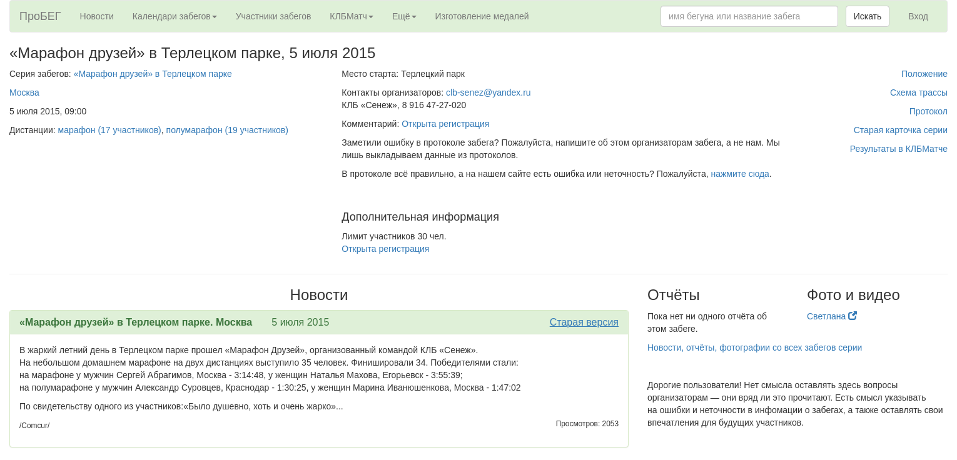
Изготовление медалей (482, 16)
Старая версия (584, 322)
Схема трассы (919, 93)
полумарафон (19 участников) (227, 130)
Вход (918, 16)
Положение (924, 74)
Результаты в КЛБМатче (899, 149)
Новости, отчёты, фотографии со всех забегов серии (754, 347)
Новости (97, 16)
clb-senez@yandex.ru (488, 93)
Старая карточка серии (901, 130)
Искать (868, 16)
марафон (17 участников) (109, 130)
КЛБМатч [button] (351, 16)
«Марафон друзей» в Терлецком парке (153, 74)
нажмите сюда (740, 174)
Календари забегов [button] (175, 16)
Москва (24, 93)
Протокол (928, 111)
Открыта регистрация (445, 124)
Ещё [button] (404, 16)
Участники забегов (273, 16)
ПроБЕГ (40, 16)
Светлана (832, 316)
